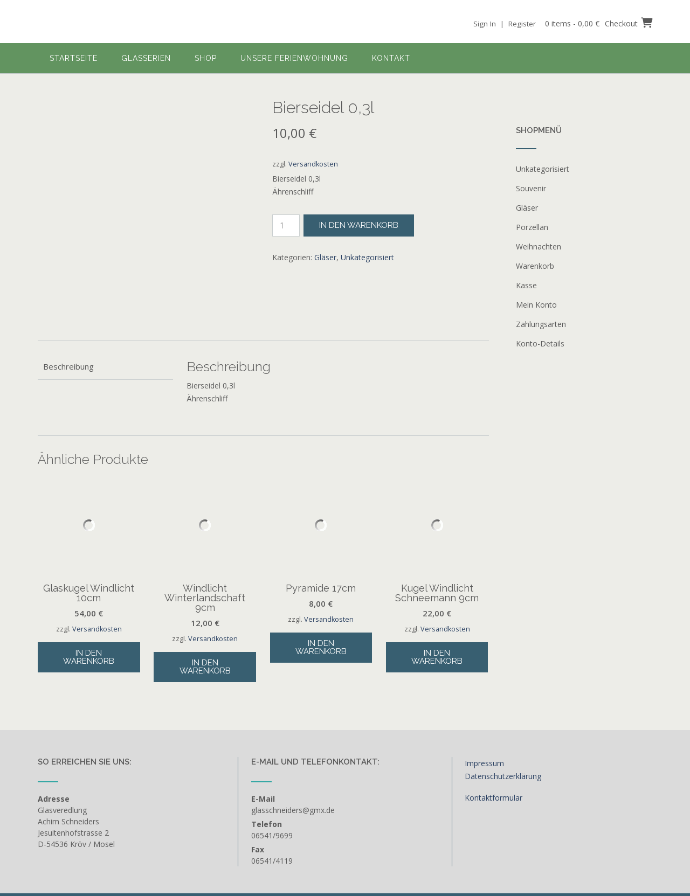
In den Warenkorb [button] (88, 603)
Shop (206, 58)
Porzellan (532, 227)
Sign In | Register (502, 23)
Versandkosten (313, 164)
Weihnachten (538, 246)
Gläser (325, 257)
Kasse (526, 285)
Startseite (74, 58)
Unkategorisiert (367, 257)
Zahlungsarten (541, 324)
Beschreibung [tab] (68, 312)
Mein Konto (536, 305)
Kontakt (391, 58)
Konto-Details (540, 343)
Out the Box (95, 860)
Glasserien (146, 58)
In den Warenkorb (358, 225)
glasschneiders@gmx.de (293, 756)
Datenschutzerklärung (503, 723)
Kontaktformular (493, 744)
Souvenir (531, 188)
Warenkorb (535, 266)
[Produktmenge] (286, 225)
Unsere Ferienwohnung (294, 58)
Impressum (484, 710)
